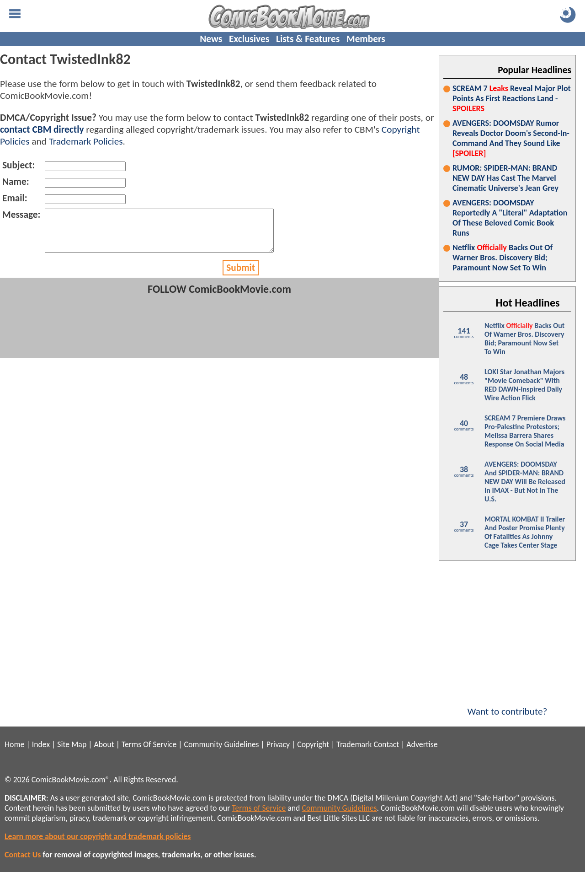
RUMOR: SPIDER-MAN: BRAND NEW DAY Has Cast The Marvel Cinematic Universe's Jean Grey (505, 178)
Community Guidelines (221, 744)
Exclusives (249, 39)
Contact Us (23, 855)
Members (365, 39)
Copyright (313, 744)
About (104, 744)
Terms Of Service (149, 744)
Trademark (354, 744)
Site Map (71, 744)
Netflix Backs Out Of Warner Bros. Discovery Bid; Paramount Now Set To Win (502, 257)
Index (41, 744)
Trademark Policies (86, 141)
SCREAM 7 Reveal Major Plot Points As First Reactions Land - (511, 98)
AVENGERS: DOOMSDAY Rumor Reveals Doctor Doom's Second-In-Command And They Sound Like (510, 138)
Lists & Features (308, 39)
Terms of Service (259, 808)
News (211, 39)
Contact (386, 744)
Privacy (278, 744)
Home (14, 744)
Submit (240, 276)
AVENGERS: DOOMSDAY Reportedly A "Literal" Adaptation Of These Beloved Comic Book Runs (509, 218)
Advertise (421, 744)
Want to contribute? (507, 705)
